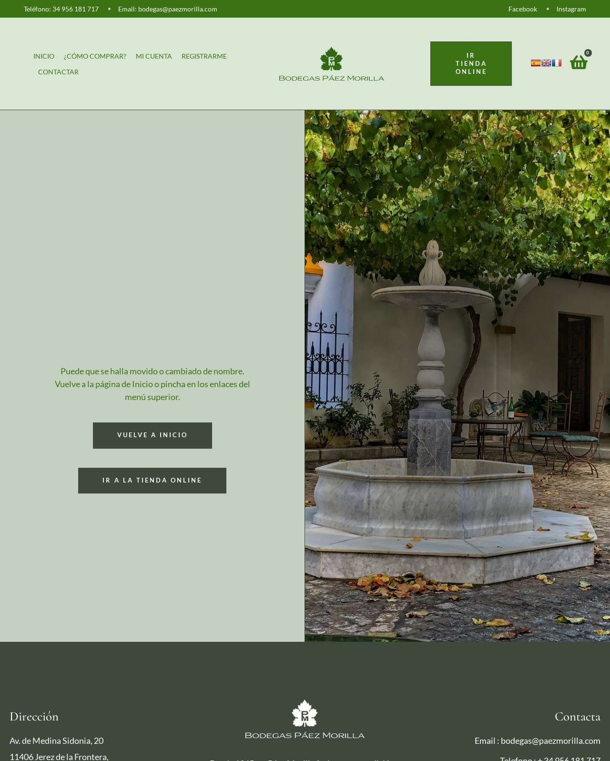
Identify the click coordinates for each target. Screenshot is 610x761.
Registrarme (204, 56)
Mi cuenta (154, 56)
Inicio (43, 56)
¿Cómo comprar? (95, 56)
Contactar (58, 72)
